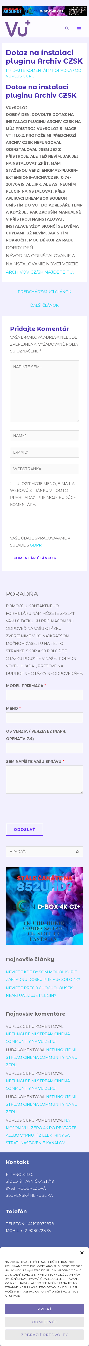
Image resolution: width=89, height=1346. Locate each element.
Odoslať (24, 829)
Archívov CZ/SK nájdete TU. (40, 272)
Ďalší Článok (44, 305)
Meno (13, 708)
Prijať (44, 1309)
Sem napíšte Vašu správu (35, 761)
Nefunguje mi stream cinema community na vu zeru (42, 1057)
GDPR (36, 545)
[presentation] (45, 523)
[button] (82, 1252)
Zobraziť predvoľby (44, 1335)
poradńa (62, 70)
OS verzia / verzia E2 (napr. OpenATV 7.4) (36, 735)
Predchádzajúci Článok (44, 292)
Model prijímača (26, 686)
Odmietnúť (44, 1322)
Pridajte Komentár (27, 70)
